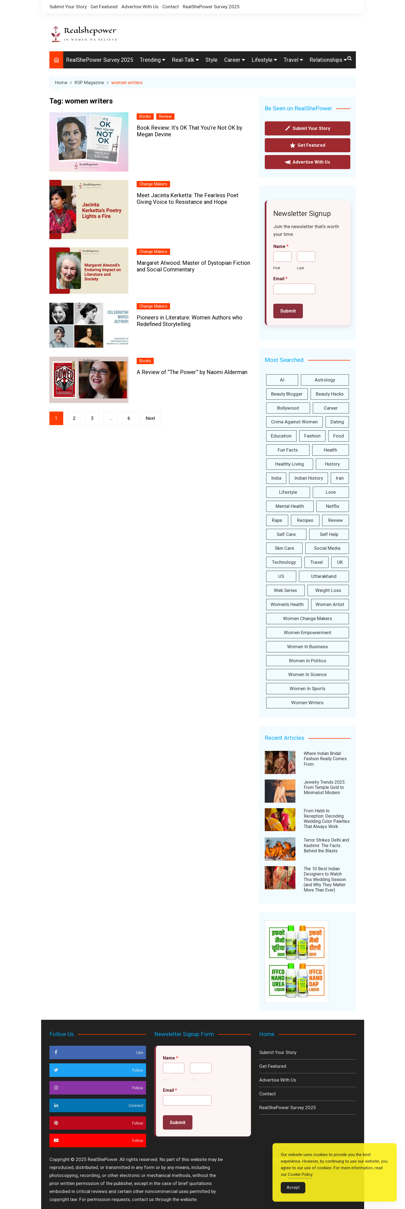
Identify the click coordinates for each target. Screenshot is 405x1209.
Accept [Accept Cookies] (293, 1194)
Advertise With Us (139, 6)
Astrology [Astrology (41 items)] (325, 380)
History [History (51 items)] (332, 464)
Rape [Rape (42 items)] (277, 520)
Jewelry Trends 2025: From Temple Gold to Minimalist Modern (324, 787)
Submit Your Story (68, 6)
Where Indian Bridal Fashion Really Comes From (325, 759)
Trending (150, 60)
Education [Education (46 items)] (281, 436)
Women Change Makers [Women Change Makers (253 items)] (307, 618)
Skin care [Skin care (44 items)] (284, 548)
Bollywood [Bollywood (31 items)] (288, 408)
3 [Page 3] (92, 418)
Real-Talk (183, 60)
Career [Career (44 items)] (331, 408)
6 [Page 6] (129, 418)
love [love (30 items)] (331, 492)
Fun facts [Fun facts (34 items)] (288, 450)
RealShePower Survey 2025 (211, 6)
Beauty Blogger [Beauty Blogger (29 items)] (287, 394)
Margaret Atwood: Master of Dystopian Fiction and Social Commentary (193, 266)
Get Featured (104, 6)
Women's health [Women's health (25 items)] (287, 604)
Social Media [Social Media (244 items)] (327, 548)
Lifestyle (262, 60)
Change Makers (153, 184)
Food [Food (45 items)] (338, 436)
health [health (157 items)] (330, 450)
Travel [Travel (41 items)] (316, 562)
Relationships (325, 60)
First (276, 268)
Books (145, 116)
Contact (170, 6)
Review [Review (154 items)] (335, 520)
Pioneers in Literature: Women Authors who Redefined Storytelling (189, 320)
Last (300, 268)
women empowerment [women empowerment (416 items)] (307, 632)
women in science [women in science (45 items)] (307, 674)
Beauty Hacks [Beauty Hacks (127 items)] (330, 394)
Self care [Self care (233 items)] (286, 534)
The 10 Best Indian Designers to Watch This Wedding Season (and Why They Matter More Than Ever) (325, 879)
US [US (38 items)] (281, 576)
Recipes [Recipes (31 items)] (305, 520)
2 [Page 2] (74, 418)
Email (280, 278)
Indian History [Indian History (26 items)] (308, 478)
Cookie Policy (300, 1181)
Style (211, 60)
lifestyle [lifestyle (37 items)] (288, 492)
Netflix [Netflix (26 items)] (332, 506)
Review (165, 116)
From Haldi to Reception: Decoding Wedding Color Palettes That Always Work (327, 818)
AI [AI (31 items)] (282, 380)
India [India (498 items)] (276, 478)
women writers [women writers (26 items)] (307, 702)
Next (150, 418)
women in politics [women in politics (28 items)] (307, 660)
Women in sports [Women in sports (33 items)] (307, 688)
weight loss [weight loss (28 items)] (328, 590)
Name (280, 246)
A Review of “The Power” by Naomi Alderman (192, 372)
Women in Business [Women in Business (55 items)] (307, 646)
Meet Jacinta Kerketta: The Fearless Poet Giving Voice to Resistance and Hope (188, 198)
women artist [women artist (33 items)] (330, 604)
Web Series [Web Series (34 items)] (285, 590)
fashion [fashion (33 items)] (312, 436)
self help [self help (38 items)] (329, 534)
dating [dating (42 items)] (337, 422)
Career (232, 60)
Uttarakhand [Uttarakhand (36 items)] (324, 576)
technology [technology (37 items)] (284, 562)
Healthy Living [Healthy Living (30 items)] (289, 464)
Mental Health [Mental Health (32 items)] (290, 506)
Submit (288, 311)
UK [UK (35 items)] (340, 562)
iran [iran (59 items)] (340, 478)
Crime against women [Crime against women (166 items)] (294, 422)
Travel (291, 60)
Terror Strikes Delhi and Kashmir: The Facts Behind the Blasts (326, 845)
